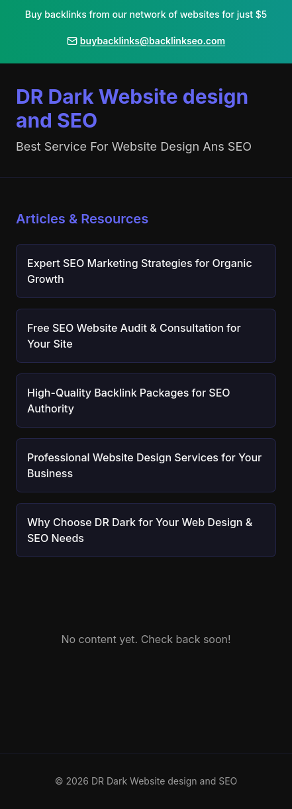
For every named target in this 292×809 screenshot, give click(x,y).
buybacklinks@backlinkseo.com (146, 40)
